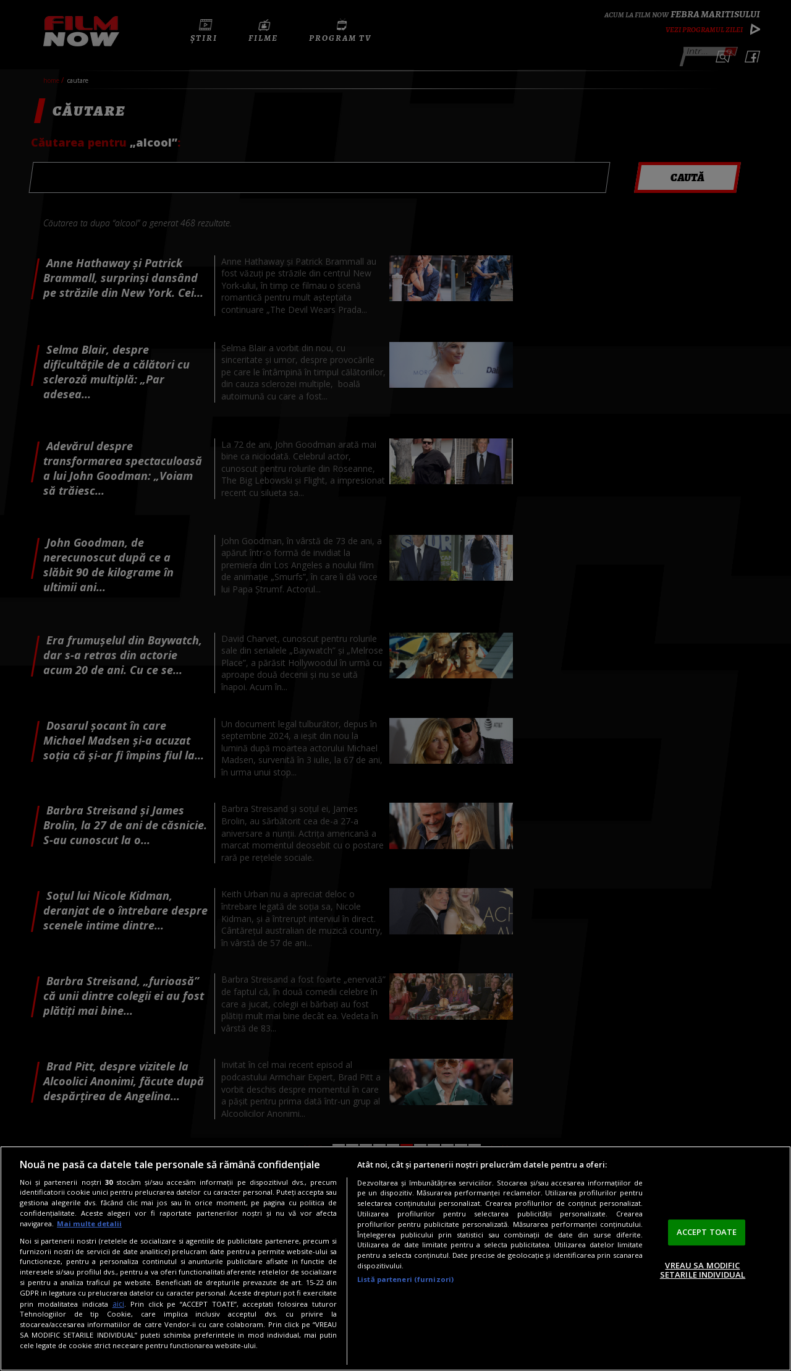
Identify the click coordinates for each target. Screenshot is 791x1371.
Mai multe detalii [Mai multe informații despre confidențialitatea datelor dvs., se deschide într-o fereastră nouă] (89, 1223)
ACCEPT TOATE (707, 1231)
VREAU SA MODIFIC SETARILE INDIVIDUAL (702, 1270)
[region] (395, 1258)
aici (118, 1304)
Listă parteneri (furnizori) (405, 1279)
